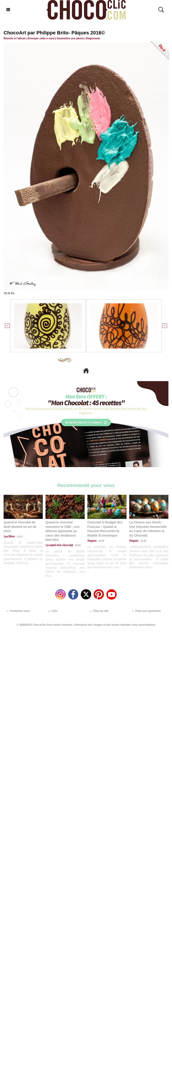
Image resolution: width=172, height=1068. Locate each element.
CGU (52, 611)
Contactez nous (17, 611)
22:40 (142, 541)
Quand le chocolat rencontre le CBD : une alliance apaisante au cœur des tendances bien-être (62, 530)
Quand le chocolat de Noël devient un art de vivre (20, 526)
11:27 (18, 536)
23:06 (100, 541)
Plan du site (99, 611)
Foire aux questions (146, 611)
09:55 (77, 545)
